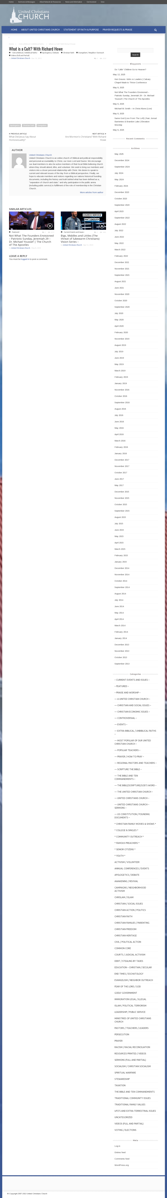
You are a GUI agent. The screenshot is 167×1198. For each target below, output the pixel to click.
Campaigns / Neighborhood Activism (130, 889)
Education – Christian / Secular (133, 967)
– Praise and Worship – (127, 692)
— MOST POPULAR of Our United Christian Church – (133, 742)
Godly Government (126, 993)
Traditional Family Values (130, 1104)
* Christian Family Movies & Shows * (135, 824)
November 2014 (122, 574)
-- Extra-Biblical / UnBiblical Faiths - (31, 44)
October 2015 (121, 504)
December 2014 (122, 568)
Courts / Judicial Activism (130, 954)
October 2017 (121, 472)
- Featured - (15, 232)
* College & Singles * (126, 830)
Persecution (122, 1034)
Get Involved (91, 2)
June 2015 (119, 530)
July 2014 (119, 600)
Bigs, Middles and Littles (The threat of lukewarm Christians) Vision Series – (80, 239)
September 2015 (122, 511)
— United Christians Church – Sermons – (132, 806)
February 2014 (121, 632)
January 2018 (121, 453)
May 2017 (119, 485)
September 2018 (122, 402)
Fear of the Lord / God (128, 986)
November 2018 (122, 390)
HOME (14, 29)
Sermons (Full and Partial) (130, 1060)
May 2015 (119, 536)
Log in (117, 1146)
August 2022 (120, 224)
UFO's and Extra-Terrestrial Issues (135, 1111)
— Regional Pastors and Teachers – (136, 763)
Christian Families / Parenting (132, 923)
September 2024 (122, 167)
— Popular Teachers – (127, 750)
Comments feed (122, 1159)
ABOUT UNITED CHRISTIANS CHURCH (40, 29)
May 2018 (119, 428)
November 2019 (122, 339)
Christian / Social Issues (129, 903)
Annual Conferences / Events (132, 868)
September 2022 (122, 217)
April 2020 (119, 326)
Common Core (123, 948)
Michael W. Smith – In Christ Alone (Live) (133, 108)
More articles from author (91, 192)
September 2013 (122, 664)
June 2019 (119, 358)
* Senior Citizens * (125, 849)
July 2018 (119, 415)
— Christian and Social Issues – (133, 705)
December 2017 (122, 460)
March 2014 (120, 625)
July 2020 (119, 313)
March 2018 (120, 441)
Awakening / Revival (126, 881)
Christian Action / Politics (130, 910)
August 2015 (120, 517)
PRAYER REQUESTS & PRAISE (117, 29)
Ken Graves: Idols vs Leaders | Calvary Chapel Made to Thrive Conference (133, 81)
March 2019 (120, 370)
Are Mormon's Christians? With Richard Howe (85, 138)
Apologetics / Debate (50, 53)
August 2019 (120, 345)
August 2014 (120, 593)
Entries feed (120, 1152)
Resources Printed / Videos (130, 1053)
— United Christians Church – (132, 798)
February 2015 (121, 555)
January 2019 (121, 383)
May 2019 (119, 364)
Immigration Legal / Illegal (130, 999)
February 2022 (121, 256)
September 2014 (122, 587)
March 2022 (120, 249)
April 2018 (119, 434)
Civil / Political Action (128, 942)
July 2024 (119, 173)
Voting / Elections (125, 1130)
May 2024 (119, 179)
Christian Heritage (126, 935)
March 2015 (120, 549)
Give (102, 2)
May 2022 (119, 243)
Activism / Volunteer (127, 862)
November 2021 (122, 268)
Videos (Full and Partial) (20, 55)
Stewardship (122, 1079)
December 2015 (122, 491)
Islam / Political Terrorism (130, 1005)
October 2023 (121, 198)
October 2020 (121, 300)
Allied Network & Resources (50, 2)
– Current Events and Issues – (132, 680)
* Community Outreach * (129, 836)
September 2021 (122, 275)
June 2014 (119, 606)
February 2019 (121, 377)
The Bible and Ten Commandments (135, 1092)
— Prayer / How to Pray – (129, 756)
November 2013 (122, 651)
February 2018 (121, 447)
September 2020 (122, 307)
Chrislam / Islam (124, 897)
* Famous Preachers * (127, 843)
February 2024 (121, 186)
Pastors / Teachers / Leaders (132, 1028)
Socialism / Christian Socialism (133, 1066)
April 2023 (119, 211)
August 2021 (120, 281)
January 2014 (121, 638)
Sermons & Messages (26, 2)
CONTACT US (18, 37)
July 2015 (119, 523)
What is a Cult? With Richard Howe (36, 49)
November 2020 (122, 294)
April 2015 (119, 542)
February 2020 (121, 332)
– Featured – (122, 686)
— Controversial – (126, 718)
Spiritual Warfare (125, 1072)
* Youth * (120, 855)
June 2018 (119, 421)
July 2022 (119, 230)
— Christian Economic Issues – (132, 711)
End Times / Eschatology (129, 974)
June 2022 (119, 237)
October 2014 (121, 581)
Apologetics (15, 125)
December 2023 (122, 192)
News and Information (73, 2)
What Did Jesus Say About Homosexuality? (22, 138)
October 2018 (121, 396)
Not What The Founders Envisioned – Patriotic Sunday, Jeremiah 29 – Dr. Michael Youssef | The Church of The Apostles (31, 240)
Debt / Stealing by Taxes (129, 961)
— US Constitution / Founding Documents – (132, 816)
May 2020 (119, 319)
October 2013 (121, 657)
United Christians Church (20, 58)
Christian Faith (68, 53)
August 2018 (120, 409)
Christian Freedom (125, 929)
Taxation (120, 1085)
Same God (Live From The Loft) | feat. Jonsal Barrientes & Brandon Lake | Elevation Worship (136, 121)
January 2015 (121, 562)
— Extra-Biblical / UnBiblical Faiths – (135, 732)
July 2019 (119, 351)
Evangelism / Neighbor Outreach (91, 53)
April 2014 (119, 619)
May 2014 (119, 613)
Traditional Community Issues (133, 1098)
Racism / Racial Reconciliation (132, 1047)
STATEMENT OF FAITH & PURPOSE (81, 29)
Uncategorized (123, 1117)
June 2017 (119, 479)
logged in (25, 259)
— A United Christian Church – (132, 699)
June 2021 (119, 288)
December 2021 (122, 262)
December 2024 (122, 160)
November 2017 (122, 466)
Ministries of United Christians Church (133, 1020)
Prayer (119, 1041)
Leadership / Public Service (130, 1012)
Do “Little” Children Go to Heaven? (130, 69)
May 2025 (119, 154)
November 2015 (122, 498)
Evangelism (42, 125)
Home (11, 2)
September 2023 (122, 205)
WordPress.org (122, 1165)
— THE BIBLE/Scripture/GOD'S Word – (135, 785)
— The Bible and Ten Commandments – (126, 777)
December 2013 (122, 644)
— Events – (121, 724)
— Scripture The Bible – (128, 769)
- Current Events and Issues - (74, 232)
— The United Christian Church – (134, 791)
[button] (155, 29)
